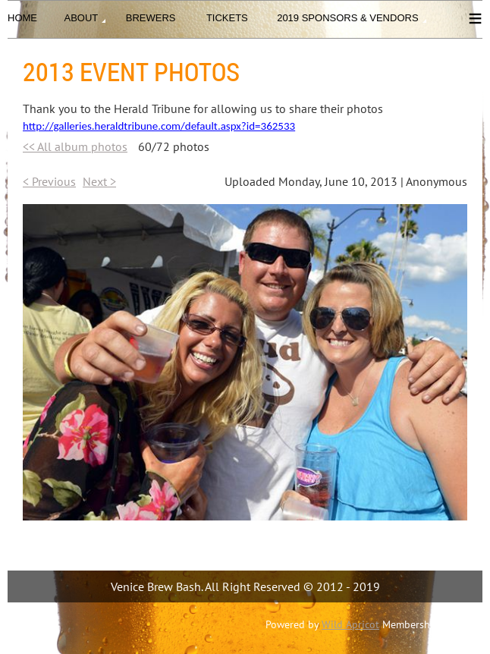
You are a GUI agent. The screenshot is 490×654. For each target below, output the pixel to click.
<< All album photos (75, 146)
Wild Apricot (350, 624)
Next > (99, 181)
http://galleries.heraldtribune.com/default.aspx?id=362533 (159, 126)
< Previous (49, 181)
